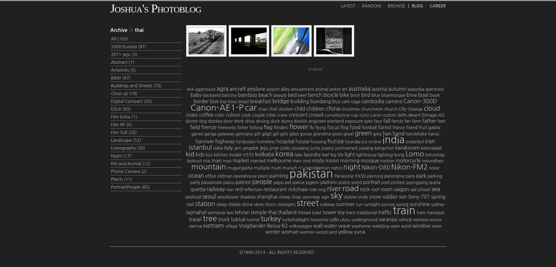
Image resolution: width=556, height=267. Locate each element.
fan (407, 121)
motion (387, 161)
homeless (266, 142)
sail (413, 190)
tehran (242, 212)
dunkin (300, 121)
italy (228, 147)
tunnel (253, 220)
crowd (316, 114)
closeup (414, 109)
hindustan (245, 142)
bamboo (247, 95)
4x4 (190, 89)
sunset (402, 204)
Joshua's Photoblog (155, 8)
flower (298, 127)
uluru (345, 220)
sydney (437, 204)
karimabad (431, 148)
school (424, 190)
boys (232, 102)
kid (190, 154)
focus (333, 127)
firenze (209, 127)
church (390, 109)
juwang (365, 148)
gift (257, 134)
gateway (226, 134)
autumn (397, 89)
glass (294, 134)
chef (273, 109)
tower (329, 212)
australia (360, 88)
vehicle (405, 220)
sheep (284, 197)
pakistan (311, 173)
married (258, 161)
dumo (287, 121)
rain (230, 190)
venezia (420, 220)
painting (278, 175)
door (228, 121)
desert (414, 115)
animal (321, 89)
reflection (253, 190)
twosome (319, 220)
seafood (193, 197)
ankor (335, 89)
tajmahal (196, 212)
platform (329, 182)
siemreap (311, 197)
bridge (280, 101)
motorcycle (408, 160)
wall (318, 225)
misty (318, 160)
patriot (243, 182)
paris (410, 176)
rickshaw (298, 189)
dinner (191, 121)
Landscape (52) (126, 140)
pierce (298, 182)
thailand (287, 212)
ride (313, 190)
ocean (196, 175)
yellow (345, 231)
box (214, 101)
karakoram (407, 147)
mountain (208, 167)
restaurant (275, 189)
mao (227, 161)
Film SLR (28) (124, 132)
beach (265, 95)
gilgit (267, 134)
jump (315, 148)
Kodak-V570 (241, 155)
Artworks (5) (123, 70)
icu (364, 142)
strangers (286, 204)
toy (341, 212)
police (344, 182)
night (351, 167)
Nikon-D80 (376, 167)
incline (374, 142)
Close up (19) (124, 93)
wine (436, 226)
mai (206, 161)
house (302, 141)
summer (345, 204)
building (299, 101)
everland (335, 121)
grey (377, 134)
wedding (380, 226)
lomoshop (435, 155)
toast (317, 213)
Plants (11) (121, 179)
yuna (359, 231)
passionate (211, 182)
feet (441, 121)
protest (398, 182)
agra (222, 88)
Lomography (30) (128, 148)
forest (384, 127)
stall (190, 204)
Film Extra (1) (124, 117)
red (239, 189)
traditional (367, 213)
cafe (345, 102)
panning (375, 176)
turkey (271, 218)
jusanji (327, 148)
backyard (212, 95)
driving (262, 121)
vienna (195, 226)
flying (320, 128)
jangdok (250, 148)
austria (379, 89)
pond (356, 182)
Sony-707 (419, 196)
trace (351, 213)
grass (337, 134)
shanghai (267, 196)
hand (398, 133)
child (299, 108)
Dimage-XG (433, 115)
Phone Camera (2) (129, 171)
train (404, 210)
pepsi (278, 182)
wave (344, 225)
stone (247, 204)
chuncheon (372, 109)
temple (259, 212)
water (330, 225)
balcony (229, 95)
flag (268, 127)
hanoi (433, 134)
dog (203, 121)
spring (438, 196)
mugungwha (239, 168)
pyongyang (417, 182)
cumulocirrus (337, 115)
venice (435, 220)
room (386, 189)
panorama (394, 176)
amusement (302, 89)
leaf (325, 155)
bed (292, 95)
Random (372, 6)
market (241, 160)
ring (322, 190)
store (259, 204)
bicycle (331, 95)
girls (284, 134)
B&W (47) (120, 78)
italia (217, 148)
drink (239, 121)
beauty (280, 95)
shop (296, 197)
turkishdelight (295, 220)
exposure (354, 121)
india (393, 140)
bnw (412, 95)
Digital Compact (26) (131, 101)
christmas (350, 109)
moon (332, 160)
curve (375, 115)
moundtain (433, 161)
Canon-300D (420, 101)
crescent (298, 114)
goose (306, 134)
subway (327, 204)
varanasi (388, 219)
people (262, 182)
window (421, 225)
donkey (215, 121)
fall (386, 120)
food (355, 127)
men (297, 161)
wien (395, 226)
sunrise (388, 204)
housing (318, 142)
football (369, 128)
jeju (264, 147)
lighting (385, 155)
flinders (281, 128)
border (201, 101)
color (220, 115)
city (402, 108)
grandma (322, 134)
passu (228, 182)
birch (355, 95)
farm (416, 121)
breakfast (260, 101)
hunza (335, 141)
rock (365, 189)
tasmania (216, 213)
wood (321, 232)
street (308, 203)
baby (196, 95)
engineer (317, 121)
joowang (300, 148)
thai (272, 212)
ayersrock (435, 89)
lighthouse (366, 155)
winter (272, 231)
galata (434, 128)
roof (375, 190)
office (210, 176)
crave (282, 115)
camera (393, 101)
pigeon (312, 182)
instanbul (415, 142)
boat (423, 95)
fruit (423, 128)
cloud (432, 108)
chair (262, 109)
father (429, 120)
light (350, 154)
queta (434, 182)
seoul (209, 196)
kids (200, 154)
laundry (312, 154)
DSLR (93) (120, 109)
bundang (320, 101)
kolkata (264, 154)
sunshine (420, 204)
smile (363, 197)
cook (246, 115)
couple (258, 115)
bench (315, 95)
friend (412, 128)
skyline (350, 197)
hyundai (352, 142)
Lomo (415, 153)
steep (221, 204)
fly (312, 128)
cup (354, 115)
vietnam (213, 225)
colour (233, 114)
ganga (210, 134)
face (378, 121)
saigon (401, 189)
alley (285, 89)
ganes (197, 134)
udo (334, 219)
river (334, 188)
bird (365, 95)
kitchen (221, 155)
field (195, 127)
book (435, 95)
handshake (416, 134)
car (251, 107)
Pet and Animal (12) (130, 164)
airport (273, 89)
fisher (242, 128)
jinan (274, 148)
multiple (262, 168)
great (348, 134)
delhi (402, 115)
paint (263, 176)
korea (284, 153)
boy (223, 102)
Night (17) (121, 156)
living (399, 155)
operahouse (245, 176)
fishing (255, 128)
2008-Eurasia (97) (128, 47)
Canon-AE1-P (217, 107)
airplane (256, 89)
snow (375, 196)
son (403, 196)
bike (344, 95)
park (421, 175)
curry (364, 115)
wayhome (361, 226)
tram (421, 213)
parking (434, 176)
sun (359, 204)
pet (288, 182)
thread (304, 213)
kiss (209, 155)
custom (389, 115)
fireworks (227, 128)
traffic (384, 212)
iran (430, 141)
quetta (197, 189)
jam (237, 148)
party (195, 182)
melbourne (279, 160)
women (307, 232)
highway (225, 141)
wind (406, 226)
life (341, 155)
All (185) (119, 39)
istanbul (200, 147)
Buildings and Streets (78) (136, 86)
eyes (368, 121)
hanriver (204, 141)
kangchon (384, 148)
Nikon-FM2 (409, 167)
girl (276, 134)
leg (333, 155)
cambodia (372, 101)
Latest (348, 6)
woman (290, 231)
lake (298, 155)
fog (345, 127)
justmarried (346, 148)
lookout (194, 161)
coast (192, 114)
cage (355, 102)
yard (333, 232)
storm (270, 204)
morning (350, 160)
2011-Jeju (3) (124, 54)
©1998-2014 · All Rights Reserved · (278, 252)
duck (275, 121)
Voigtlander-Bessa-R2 (263, 225)
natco (336, 168)
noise (434, 168)
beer (302, 95)
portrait (371, 182)
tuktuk (238, 219)
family (397, 121)
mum (276, 168)
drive (250, 121)
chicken (285, 109)
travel (195, 219)
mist (307, 161)
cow (271, 114)
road (350, 188)
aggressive (205, 89)
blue (376, 95)
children (315, 108)
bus (336, 101)
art (344, 89)
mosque (370, 160)
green (363, 133)
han (387, 133)
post (385, 182)
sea (436, 189)
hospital (285, 141)
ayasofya (415, 89)
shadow (248, 197)
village (231, 226)
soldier (390, 196)
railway (216, 189)
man (216, 160)
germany (243, 134)
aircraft (237, 89)
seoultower (228, 197)
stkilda (234, 204)
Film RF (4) (121, 125)
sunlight (372, 204)
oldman (224, 176)
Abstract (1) (122, 62)
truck (224, 219)
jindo (285, 148)
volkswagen (300, 226)
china (333, 108)
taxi (229, 213)
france (399, 128)
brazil (243, 102)
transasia (435, 213)
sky (336, 195)
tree (210, 218)
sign (325, 197)
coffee (206, 114)
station (205, 204)
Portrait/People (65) (130, 187)
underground (365, 220)
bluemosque (393, 95)
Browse (397, 6)
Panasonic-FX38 (350, 176)
